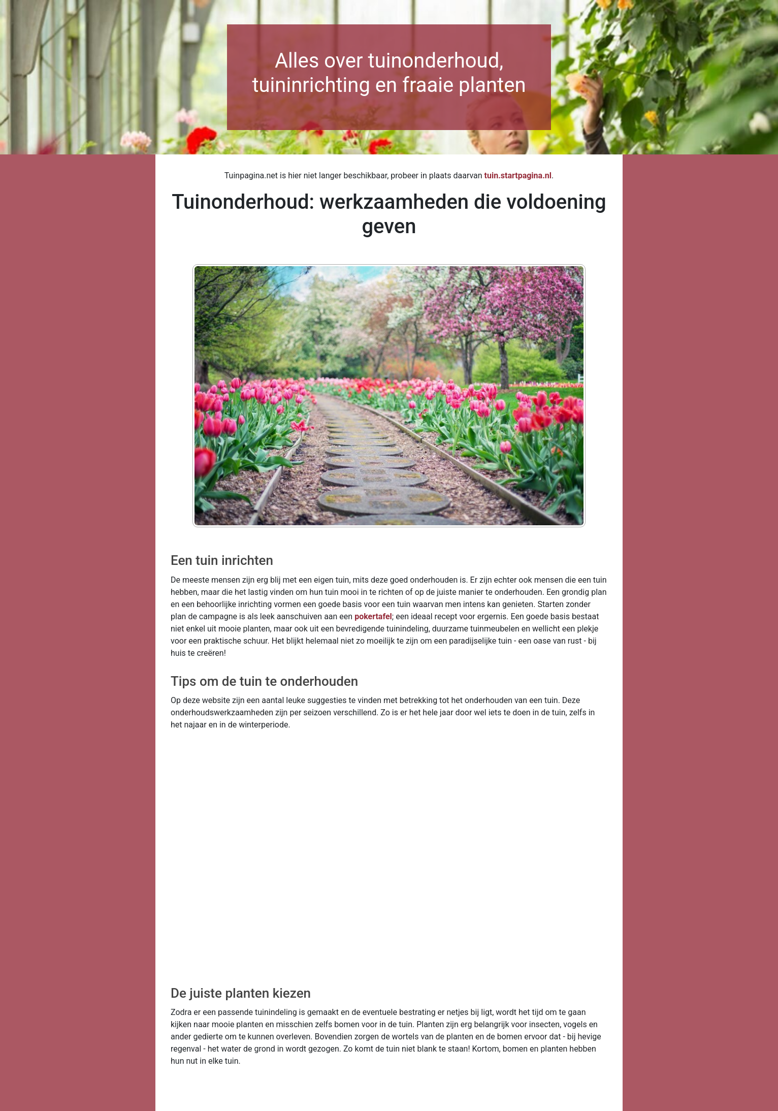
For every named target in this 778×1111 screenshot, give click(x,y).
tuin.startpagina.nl (518, 175)
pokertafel (373, 616)
